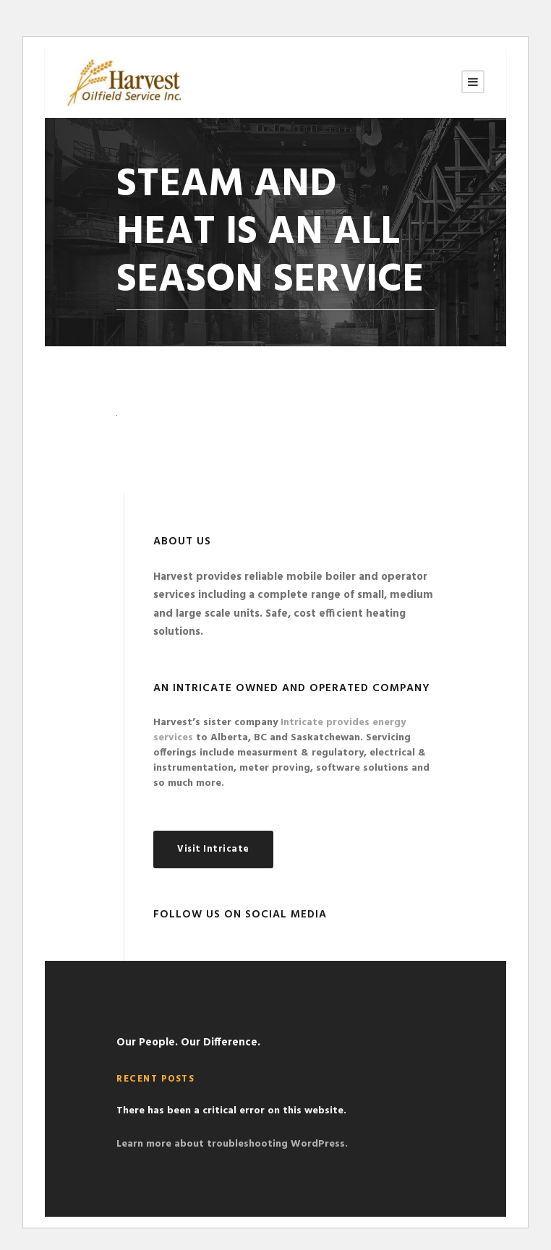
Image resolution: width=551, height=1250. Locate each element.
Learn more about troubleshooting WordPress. (232, 1144)
